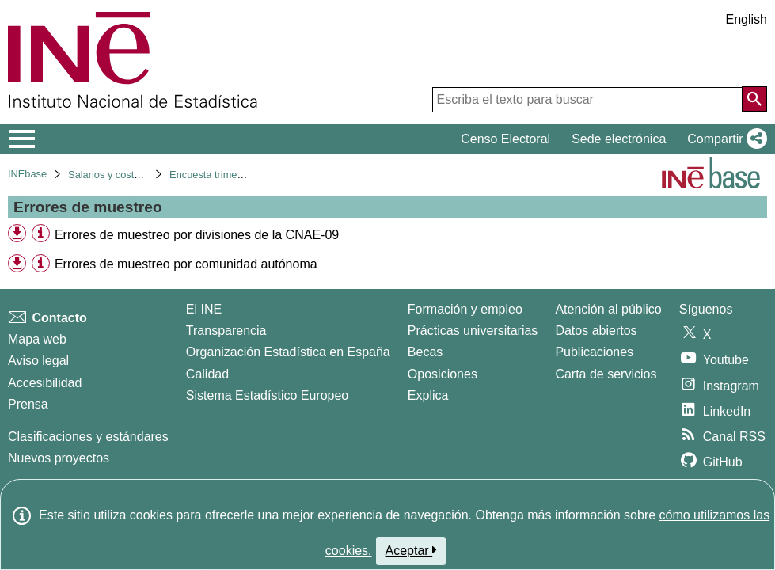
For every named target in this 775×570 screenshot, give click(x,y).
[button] (724, 139)
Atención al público (608, 309)
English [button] (746, 19)
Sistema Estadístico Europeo (267, 395)
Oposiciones (442, 374)
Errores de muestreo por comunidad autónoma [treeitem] (186, 264)
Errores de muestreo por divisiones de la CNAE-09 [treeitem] (197, 234)
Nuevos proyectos (58, 458)
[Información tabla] (41, 234)
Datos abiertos (595, 330)
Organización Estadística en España (288, 352)
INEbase (27, 174)
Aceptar (411, 550)
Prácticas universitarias (473, 330)
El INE (204, 309)
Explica (428, 395)
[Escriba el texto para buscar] (587, 99)
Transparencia (226, 330)
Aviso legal (38, 360)
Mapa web (37, 339)
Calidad (207, 374)
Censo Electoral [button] (505, 139)
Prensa (28, 404)
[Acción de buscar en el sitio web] (754, 99)
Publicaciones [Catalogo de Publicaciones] (594, 352)
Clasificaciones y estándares (88, 436)
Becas (425, 352)
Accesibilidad (45, 383)
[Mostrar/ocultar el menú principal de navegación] (22, 139)
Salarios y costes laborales (128, 174)
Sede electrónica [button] (619, 139)
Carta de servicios (605, 374)
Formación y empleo (465, 309)
